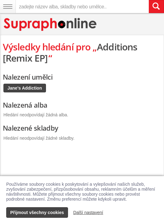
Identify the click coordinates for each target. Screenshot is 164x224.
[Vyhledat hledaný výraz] (156, 6)
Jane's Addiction (24, 88)
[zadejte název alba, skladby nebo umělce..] (82, 6)
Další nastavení (88, 212)
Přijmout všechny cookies (37, 212)
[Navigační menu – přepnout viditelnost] (8, 6)
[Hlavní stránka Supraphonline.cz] (50, 24)
